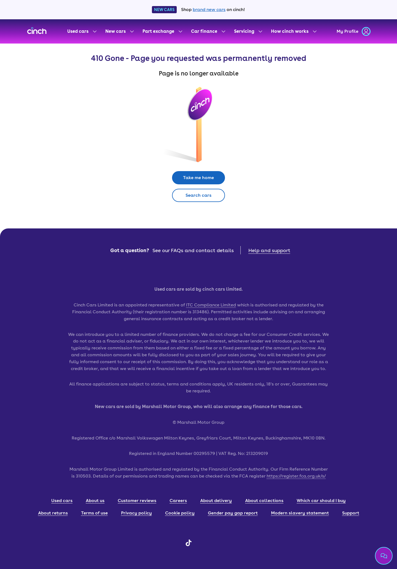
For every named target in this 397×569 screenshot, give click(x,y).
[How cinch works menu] (294, 31)
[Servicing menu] (248, 31)
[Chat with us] (384, 556)
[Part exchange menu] (162, 31)
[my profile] (354, 31)
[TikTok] (188, 544)
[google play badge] (223, 270)
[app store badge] (173, 270)
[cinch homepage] (36, 31)
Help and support (269, 250)
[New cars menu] (119, 31)
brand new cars (209, 9)
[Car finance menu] (208, 31)
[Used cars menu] (82, 31)
